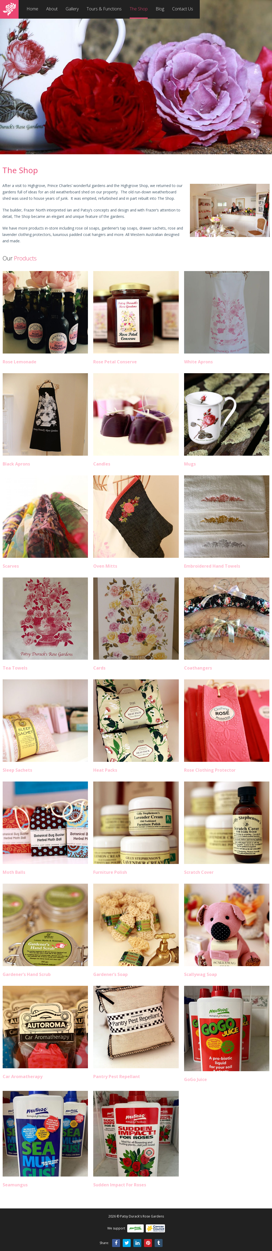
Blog (160, 9)
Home (32, 9)
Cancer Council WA (155, 1228)
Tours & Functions (104, 9)
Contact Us (182, 9)
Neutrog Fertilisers (135, 1228)
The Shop (139, 9)
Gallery (72, 9)
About (52, 9)
